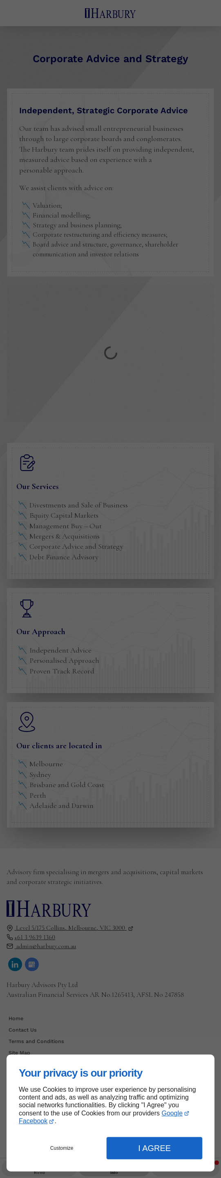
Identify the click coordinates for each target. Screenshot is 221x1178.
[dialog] (110, 1113)
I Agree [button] (154, 1148)
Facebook (33, 1120)
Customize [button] (62, 1148)
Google (172, 1113)
